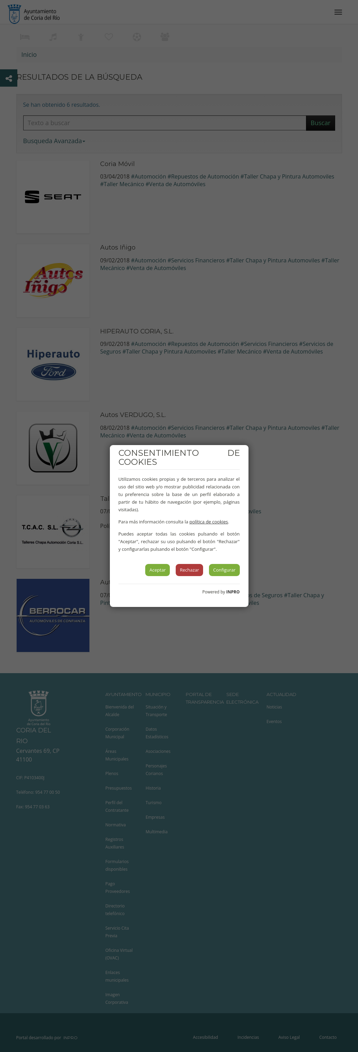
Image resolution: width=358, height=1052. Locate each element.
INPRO (233, 592)
